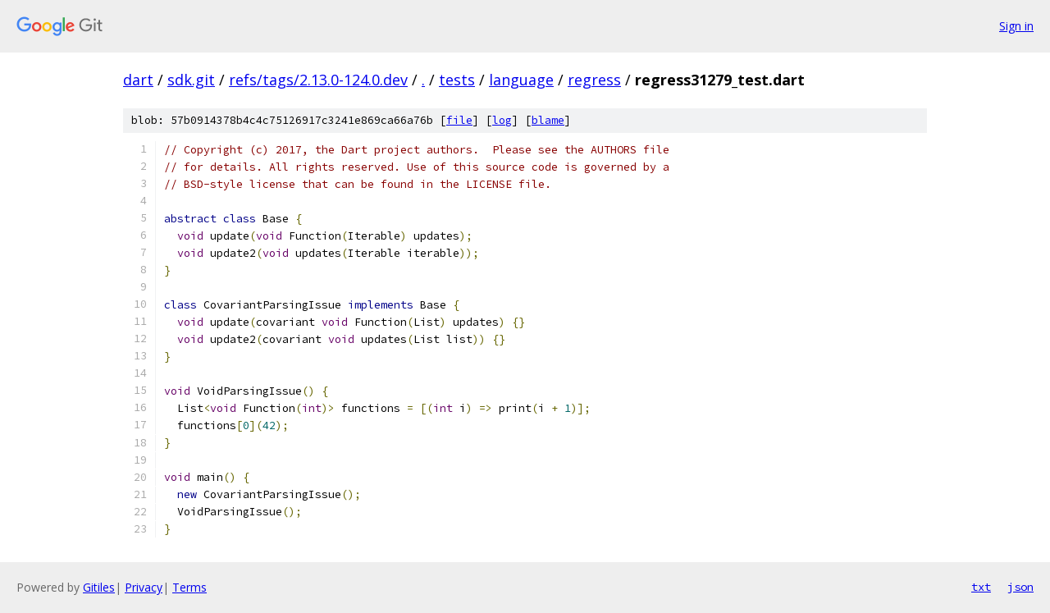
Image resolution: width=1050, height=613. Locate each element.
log (502, 120)
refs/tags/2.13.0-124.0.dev (318, 79)
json (1020, 586)
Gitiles (99, 587)
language (521, 79)
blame (548, 120)
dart (138, 79)
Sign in (1016, 26)
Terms (189, 587)
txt (981, 586)
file (459, 120)
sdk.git (191, 79)
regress (594, 79)
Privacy (143, 587)
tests (457, 79)
